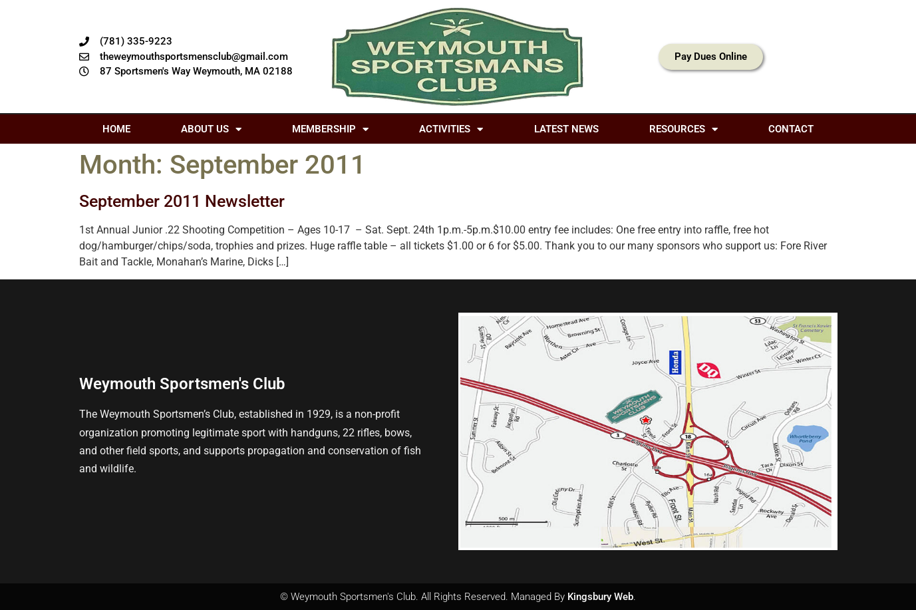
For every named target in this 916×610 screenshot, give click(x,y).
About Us (211, 129)
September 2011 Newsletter (182, 201)
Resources (683, 129)
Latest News (566, 129)
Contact (791, 129)
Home (116, 129)
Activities (451, 129)
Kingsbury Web (600, 597)
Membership (330, 129)
